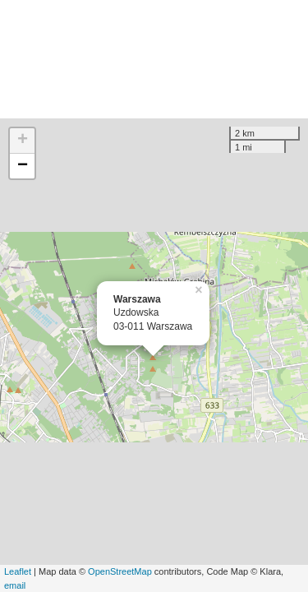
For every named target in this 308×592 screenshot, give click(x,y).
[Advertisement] (154, 59)
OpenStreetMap (120, 571)
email (14, 585)
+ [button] (22, 140)
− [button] (22, 166)
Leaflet (17, 571)
